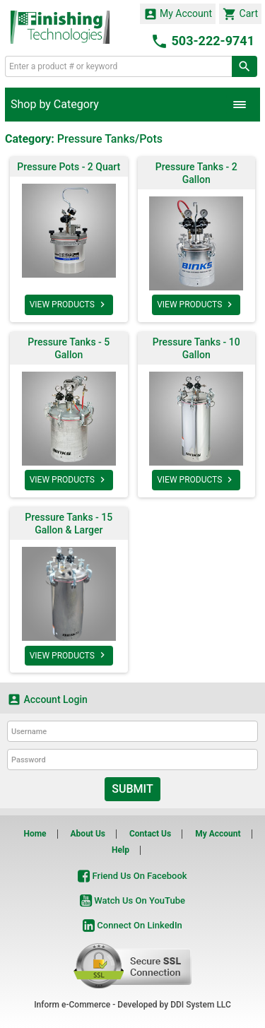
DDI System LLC (200, 1005)
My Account (178, 14)
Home (34, 834)
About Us (88, 834)
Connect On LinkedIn (132, 925)
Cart (240, 14)
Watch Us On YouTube (132, 900)
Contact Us (150, 834)
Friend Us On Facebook (132, 875)
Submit (132, 789)
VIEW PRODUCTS (69, 304)
